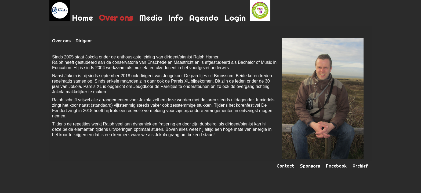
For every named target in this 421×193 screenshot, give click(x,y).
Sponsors (310, 166)
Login (235, 18)
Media (150, 18)
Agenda (204, 18)
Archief (360, 166)
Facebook (336, 166)
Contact (285, 166)
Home (82, 18)
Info (175, 18)
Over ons (116, 18)
